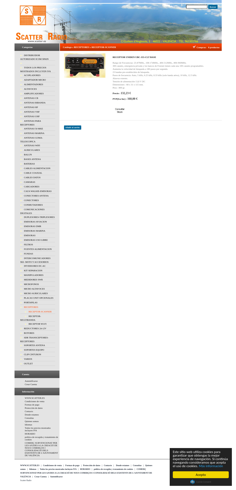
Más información (211, 466)
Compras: (202, 47)
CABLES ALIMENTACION (37, 168)
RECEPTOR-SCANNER (40, 311)
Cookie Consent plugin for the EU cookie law (200, 482)
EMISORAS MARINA (34, 231)
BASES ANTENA (32, 159)
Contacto (29, 411)
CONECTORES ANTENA (36, 195)
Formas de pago (32, 404)
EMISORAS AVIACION (35, 221)
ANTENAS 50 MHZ (33, 128)
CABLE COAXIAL (33, 173)
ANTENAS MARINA (34, 133)
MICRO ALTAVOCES (34, 288)
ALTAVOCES (30, 89)
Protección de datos (34, 408)
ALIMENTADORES (33, 84)
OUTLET (28, 363)
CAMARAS (29, 182)
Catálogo (67, 47)
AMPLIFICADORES (34, 93)
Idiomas (28, 424)
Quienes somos (32, 421)
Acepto (201, 475)
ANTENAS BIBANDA (35, 102)
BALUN (28, 154)
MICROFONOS (31, 284)
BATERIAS (29, 163)
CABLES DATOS (32, 177)
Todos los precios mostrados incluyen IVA (58, 469)
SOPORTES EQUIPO (34, 350)
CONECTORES (31, 200)
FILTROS (28, 244)
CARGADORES (32, 186)
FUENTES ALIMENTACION (38, 249)
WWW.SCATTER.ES (35, 398)
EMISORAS (30, 235)
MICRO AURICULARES (36, 293)
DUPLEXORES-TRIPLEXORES (39, 217)
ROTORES (29, 333)
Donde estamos (32, 414)
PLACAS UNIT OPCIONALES (38, 298)
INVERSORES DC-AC (35, 266)
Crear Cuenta (31, 384)
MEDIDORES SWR (33, 279)
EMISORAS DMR (32, 226)
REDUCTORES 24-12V (35, 328)
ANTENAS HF (31, 107)
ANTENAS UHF (32, 116)
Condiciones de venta (35, 401)
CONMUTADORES (33, 205)
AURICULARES (32, 150)
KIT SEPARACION (33, 270)
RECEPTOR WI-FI (37, 324)
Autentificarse (31, 381)
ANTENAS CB (31, 98)
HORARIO (30, 433)
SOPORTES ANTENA (34, 345)
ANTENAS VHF (32, 112)
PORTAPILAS (31, 302)
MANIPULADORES (34, 275)
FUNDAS (28, 253)
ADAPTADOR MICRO (35, 80)
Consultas (29, 418)
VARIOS (28, 359)
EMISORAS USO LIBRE (36, 240)
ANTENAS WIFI (32, 145)
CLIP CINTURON (32, 354)
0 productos (213, 47)
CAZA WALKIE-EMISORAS (38, 191)
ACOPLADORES (32, 75)
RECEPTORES (31, 307)
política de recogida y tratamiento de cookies (113, 469)
